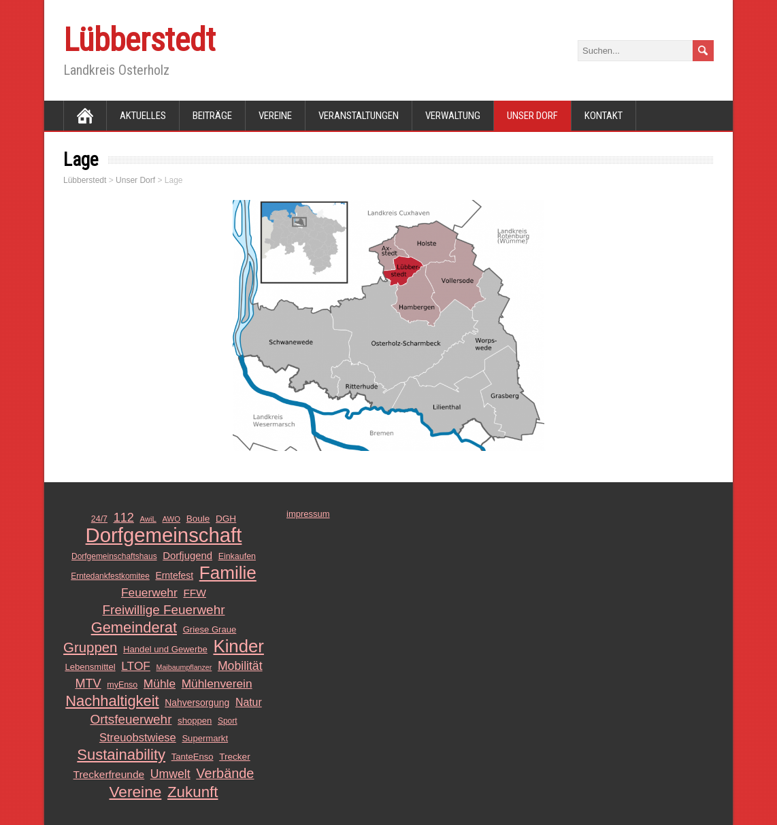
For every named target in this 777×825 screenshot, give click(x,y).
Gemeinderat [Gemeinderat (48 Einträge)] (134, 628)
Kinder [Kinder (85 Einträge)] (238, 646)
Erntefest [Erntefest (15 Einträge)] (174, 575)
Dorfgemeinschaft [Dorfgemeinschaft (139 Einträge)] (164, 535)
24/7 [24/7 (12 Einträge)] (99, 519)
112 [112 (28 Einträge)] (124, 517)
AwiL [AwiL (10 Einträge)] (148, 519)
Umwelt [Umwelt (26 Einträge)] (170, 774)
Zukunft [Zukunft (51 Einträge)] (192, 792)
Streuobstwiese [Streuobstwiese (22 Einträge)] (137, 737)
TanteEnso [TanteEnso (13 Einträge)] (192, 757)
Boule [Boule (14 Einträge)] (198, 518)
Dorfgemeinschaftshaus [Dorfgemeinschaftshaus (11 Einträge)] (114, 556)
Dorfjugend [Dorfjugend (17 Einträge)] (187, 555)
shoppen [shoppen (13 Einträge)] (195, 720)
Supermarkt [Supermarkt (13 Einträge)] (205, 738)
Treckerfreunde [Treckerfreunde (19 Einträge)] (109, 774)
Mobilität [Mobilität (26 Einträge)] (240, 666)
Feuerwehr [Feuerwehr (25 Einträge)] (149, 592)
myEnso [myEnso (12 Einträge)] (122, 685)
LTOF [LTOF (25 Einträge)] (135, 666)
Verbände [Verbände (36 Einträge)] (225, 773)
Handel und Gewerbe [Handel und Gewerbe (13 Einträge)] (165, 649)
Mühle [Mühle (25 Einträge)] (160, 683)
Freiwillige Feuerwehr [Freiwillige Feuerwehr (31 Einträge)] (164, 610)
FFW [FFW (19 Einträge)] (194, 593)
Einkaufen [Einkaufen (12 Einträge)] (237, 556)
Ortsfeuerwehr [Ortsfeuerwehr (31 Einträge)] (130, 719)
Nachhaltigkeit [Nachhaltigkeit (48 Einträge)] (112, 701)
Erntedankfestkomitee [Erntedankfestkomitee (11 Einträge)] (110, 576)
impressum (308, 514)
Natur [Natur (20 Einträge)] (248, 702)
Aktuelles (143, 116)
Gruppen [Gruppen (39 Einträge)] (90, 647)
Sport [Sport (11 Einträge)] (227, 721)
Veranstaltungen (358, 116)
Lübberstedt (139, 39)
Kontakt (603, 116)
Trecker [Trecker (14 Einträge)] (234, 757)
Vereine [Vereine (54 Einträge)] (136, 792)
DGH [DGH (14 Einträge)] (226, 518)
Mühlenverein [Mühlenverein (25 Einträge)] (217, 683)
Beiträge (212, 116)
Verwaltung (452, 116)
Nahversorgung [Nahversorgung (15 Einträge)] (197, 702)
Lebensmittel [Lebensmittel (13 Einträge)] (90, 667)
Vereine (275, 116)
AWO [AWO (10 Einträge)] (171, 519)
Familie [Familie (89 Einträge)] (228, 573)
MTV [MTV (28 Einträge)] (88, 683)
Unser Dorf (532, 116)
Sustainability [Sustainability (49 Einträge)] (121, 755)
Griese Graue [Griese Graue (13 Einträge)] (210, 629)
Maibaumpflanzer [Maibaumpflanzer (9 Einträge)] (184, 667)
